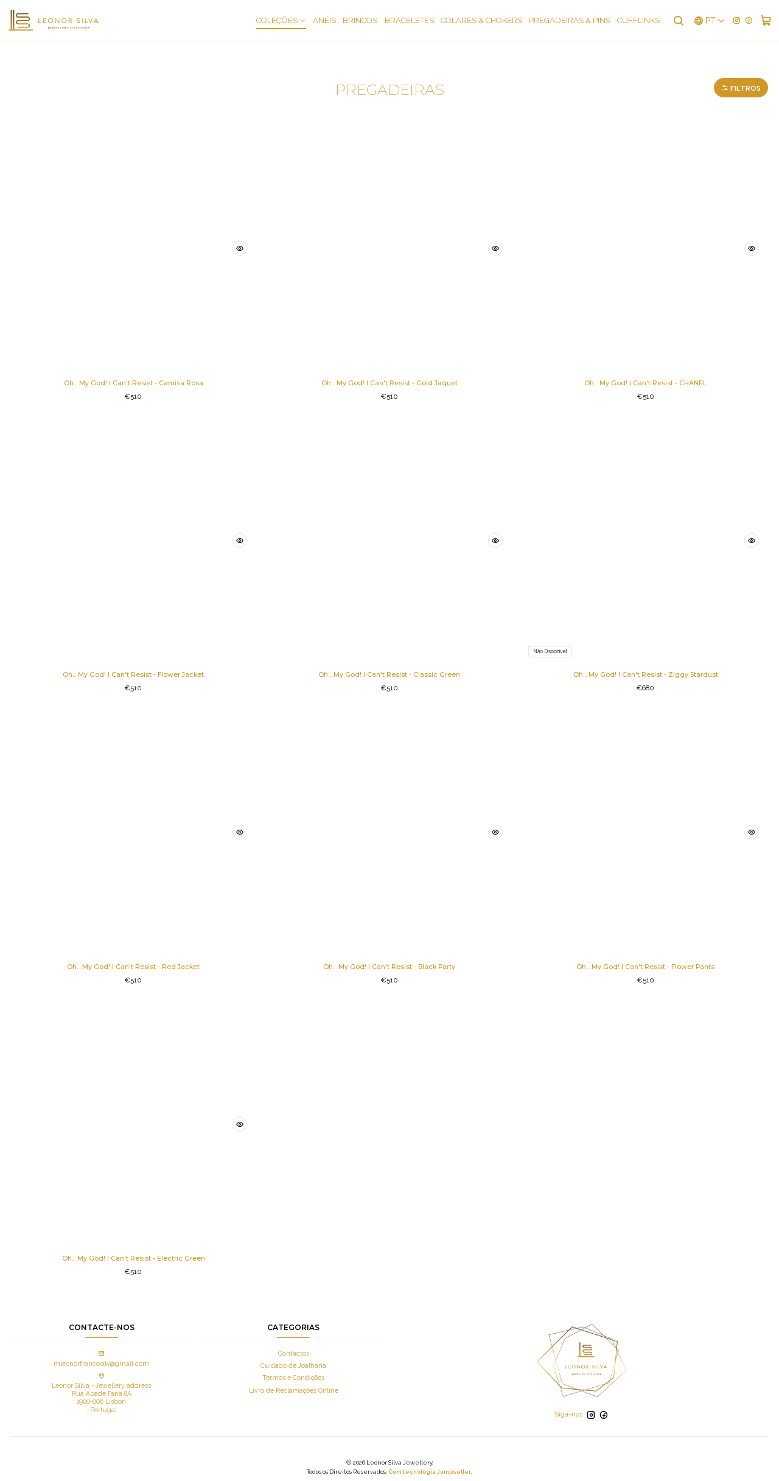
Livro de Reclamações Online (293, 1384)
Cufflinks (641, 21)
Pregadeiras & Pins (572, 21)
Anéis (327, 21)
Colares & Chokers (484, 21)
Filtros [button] (736, 73)
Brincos (363, 21)
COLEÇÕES (284, 21)
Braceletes (412, 21)
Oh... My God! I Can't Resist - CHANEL (645, 370)
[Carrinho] (767, 21)
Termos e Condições (293, 1372)
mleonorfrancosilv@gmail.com (101, 1353)
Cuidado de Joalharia (293, 1360)
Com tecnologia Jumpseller (429, 1465)
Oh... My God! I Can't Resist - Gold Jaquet (389, 370)
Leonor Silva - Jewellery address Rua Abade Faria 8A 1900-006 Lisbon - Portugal (101, 1387)
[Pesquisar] (680, 21)
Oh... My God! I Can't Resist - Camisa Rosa (133, 370)
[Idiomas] (710, 21)
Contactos (293, 1347)
